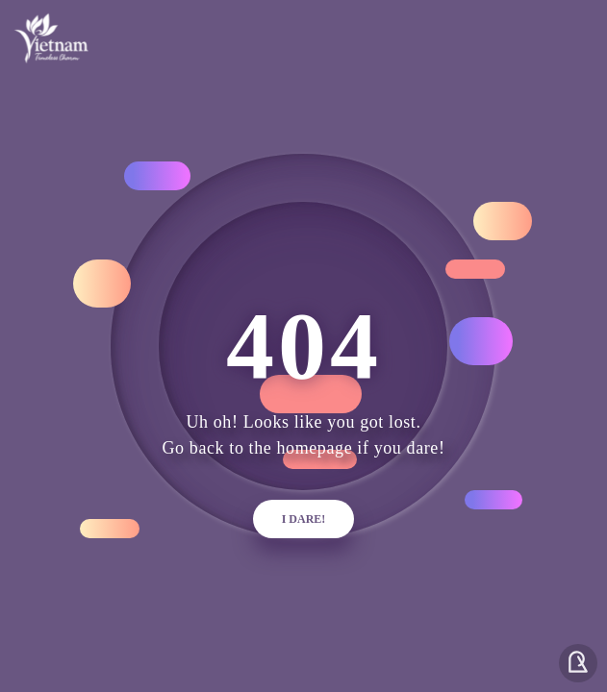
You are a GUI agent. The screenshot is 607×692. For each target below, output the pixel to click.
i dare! (304, 519)
